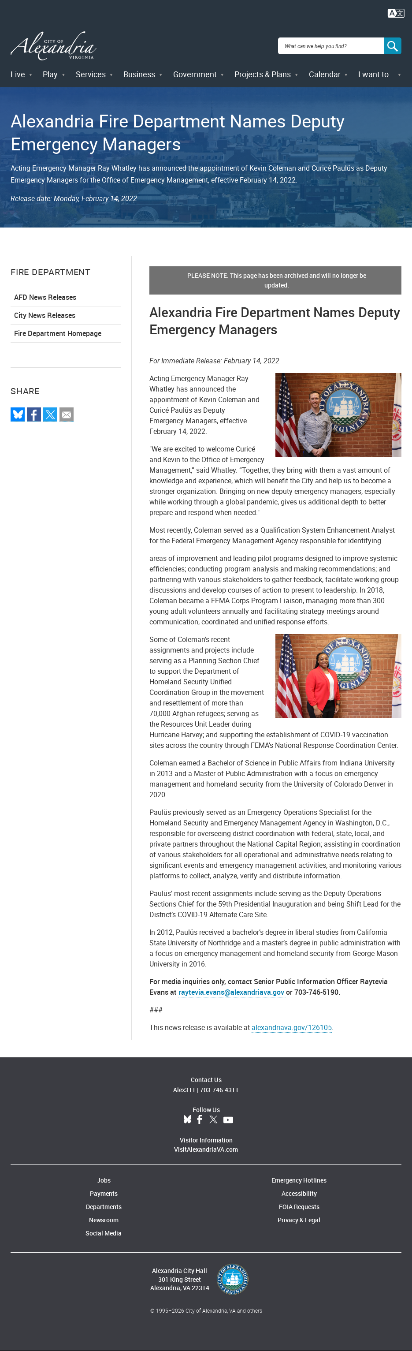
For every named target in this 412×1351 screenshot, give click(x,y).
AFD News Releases (45, 297)
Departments (104, 1206)
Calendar (325, 74)
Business (139, 74)
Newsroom (104, 1220)
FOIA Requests (299, 1206)
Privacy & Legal (299, 1220)
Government (195, 74)
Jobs (104, 1180)
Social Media (103, 1233)
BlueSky (187, 1120)
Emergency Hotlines (299, 1180)
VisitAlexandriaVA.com (206, 1149)
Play (50, 74)
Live (18, 74)
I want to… (376, 74)
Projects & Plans (262, 74)
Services (91, 74)
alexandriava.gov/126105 (292, 1027)
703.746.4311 (219, 1090)
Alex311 (184, 1090)
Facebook (199, 1120)
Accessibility (299, 1193)
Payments (104, 1193)
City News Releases (44, 315)
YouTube (228, 1120)
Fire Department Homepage (57, 333)
